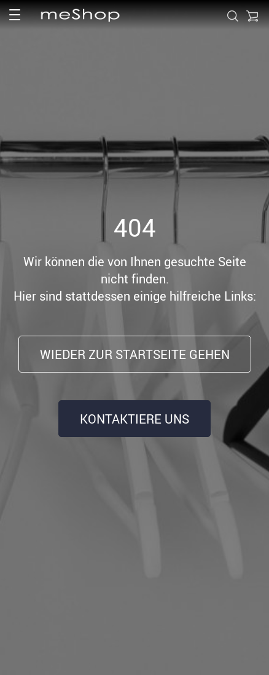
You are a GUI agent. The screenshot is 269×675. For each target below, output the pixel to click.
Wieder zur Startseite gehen (135, 354)
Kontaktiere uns (134, 419)
